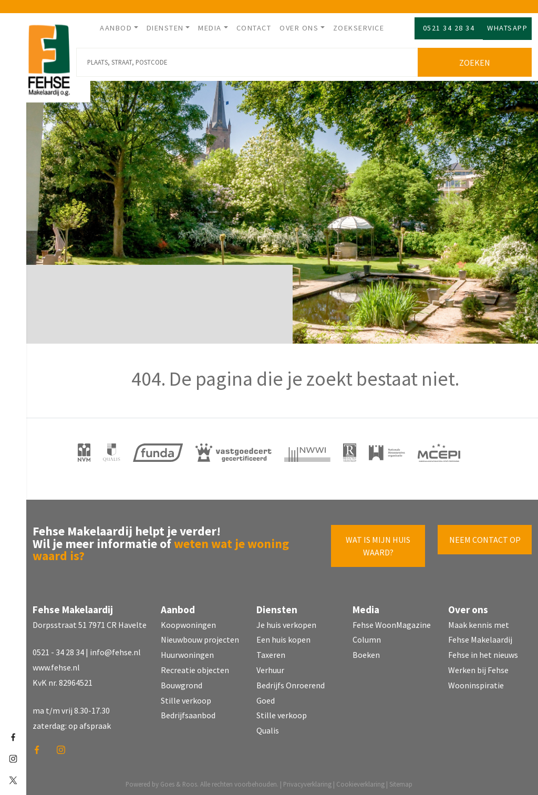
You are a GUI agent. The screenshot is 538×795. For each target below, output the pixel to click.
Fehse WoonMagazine (392, 620)
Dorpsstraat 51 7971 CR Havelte (90, 620)
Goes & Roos (178, 780)
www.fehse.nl (56, 663)
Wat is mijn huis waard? (378, 542)
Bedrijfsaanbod (188, 711)
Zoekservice (359, 28)
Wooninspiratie (476, 681)
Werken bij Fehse (478, 666)
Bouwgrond (181, 681)
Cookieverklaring (360, 780)
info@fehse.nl (115, 648)
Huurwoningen (187, 651)
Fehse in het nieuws (483, 651)
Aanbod (116, 28)
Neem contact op (485, 536)
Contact (254, 28)
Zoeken (477, 59)
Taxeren (270, 651)
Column (367, 636)
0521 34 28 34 (449, 28)
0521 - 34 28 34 (58, 648)
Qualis (267, 726)
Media (210, 28)
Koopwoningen (188, 620)
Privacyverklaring (307, 780)
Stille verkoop (186, 696)
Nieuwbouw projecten (200, 636)
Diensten (165, 28)
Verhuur (270, 666)
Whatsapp (507, 28)
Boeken (366, 651)
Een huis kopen (283, 636)
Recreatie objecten (195, 666)
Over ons (299, 28)
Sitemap (400, 780)
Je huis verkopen (286, 620)
